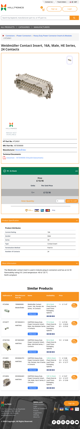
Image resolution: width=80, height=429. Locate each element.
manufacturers (42, 27)
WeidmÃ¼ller (20, 150)
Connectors (9, 36)
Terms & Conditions (40, 409)
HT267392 (6, 340)
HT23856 (6, 376)
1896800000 (19, 304)
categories (24, 27)
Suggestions (37, 413)
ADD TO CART (71, 201)
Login (70, 9)
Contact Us (48, 2)
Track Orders (61, 2)
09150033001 (19, 340)
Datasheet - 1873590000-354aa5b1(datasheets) (23, 158)
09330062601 (19, 376)
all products (7, 27)
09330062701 (19, 358)
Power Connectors (24, 36)
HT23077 (6, 322)
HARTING (18, 325)
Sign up (54, 9)
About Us (36, 417)
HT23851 (6, 358)
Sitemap (36, 415)
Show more (32, 314)
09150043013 (19, 322)
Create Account (38, 404)
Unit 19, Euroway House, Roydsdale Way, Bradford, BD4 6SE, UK (13, 410)
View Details (74, 305)
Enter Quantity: (27, 201)
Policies (35, 411)
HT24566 (6, 304)
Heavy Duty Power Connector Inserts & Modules (53, 36)
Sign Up (71, 403)
